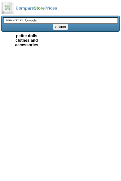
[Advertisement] (60, 75)
